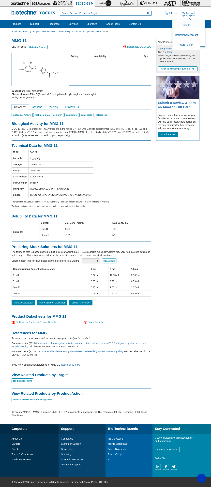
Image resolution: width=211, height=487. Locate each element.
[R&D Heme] (191, 3)
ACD (110, 459)
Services (73, 23)
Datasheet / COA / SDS (139, 46)
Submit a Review (37, 47)
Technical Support (71, 464)
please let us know (70, 364)
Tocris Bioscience (117, 449)
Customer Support (71, 443)
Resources (54, 23)
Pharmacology (24, 31)
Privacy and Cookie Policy (84, 482)
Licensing (66, 454)
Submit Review (168, 134)
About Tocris (113, 23)
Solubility (58, 115)
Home (14, 31)
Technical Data (42, 115)
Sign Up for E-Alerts (167, 449)
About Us (17, 438)
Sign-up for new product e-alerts (177, 69)
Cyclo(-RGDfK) (166, 48)
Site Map (103, 482)
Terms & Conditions (22, 454)
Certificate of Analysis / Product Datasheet (37, 322)
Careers (16, 443)
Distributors (67, 449)
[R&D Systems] (41, 3)
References (101, 115)
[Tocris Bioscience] (84, 3)
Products (16, 23)
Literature (92, 23)
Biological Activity (22, 115)
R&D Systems (115, 438)
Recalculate (109, 261)
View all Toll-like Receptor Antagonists (32, 399)
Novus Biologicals (117, 443)
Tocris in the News (22, 459)
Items (173, 13)
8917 (169, 52)
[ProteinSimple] (105, 3)
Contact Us (135, 23)
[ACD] (169, 3)
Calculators (71, 115)
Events (15, 449)
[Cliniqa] (148, 3)
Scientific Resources (72, 459)
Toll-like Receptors (66, 31)
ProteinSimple (115, 454)
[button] (201, 478)
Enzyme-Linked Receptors (44, 31)
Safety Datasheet (97, 322)
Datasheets (86, 115)
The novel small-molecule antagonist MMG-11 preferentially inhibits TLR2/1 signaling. (80, 351)
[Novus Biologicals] (62, 3)
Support (34, 23)
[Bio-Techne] (19, 3)
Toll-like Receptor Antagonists (88, 31)
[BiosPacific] (126, 3)
